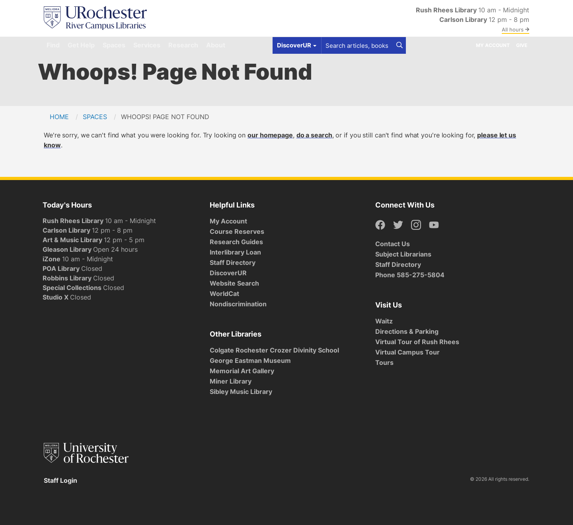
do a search (314, 135)
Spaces (114, 45)
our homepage (270, 135)
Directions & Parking (407, 331)
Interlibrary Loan (235, 252)
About (215, 45)
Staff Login (60, 480)
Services (146, 45)
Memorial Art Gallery (242, 370)
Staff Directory (232, 262)
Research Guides (236, 241)
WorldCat (224, 293)
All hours (515, 29)
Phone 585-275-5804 (409, 274)
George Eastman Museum (250, 360)
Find (53, 45)
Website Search (234, 283)
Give (521, 45)
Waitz (384, 321)
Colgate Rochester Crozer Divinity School (274, 350)
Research (183, 45)
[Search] (399, 45)
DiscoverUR (228, 272)
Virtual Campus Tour (407, 352)
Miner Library (230, 381)
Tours (384, 362)
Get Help (81, 45)
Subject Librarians (403, 254)
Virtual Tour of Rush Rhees (417, 341)
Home (59, 116)
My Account (493, 45)
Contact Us (392, 243)
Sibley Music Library (241, 391)
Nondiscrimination (238, 304)
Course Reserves (237, 231)
